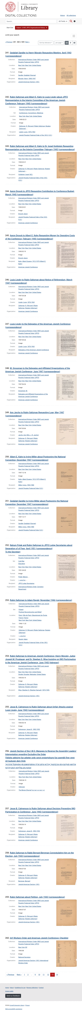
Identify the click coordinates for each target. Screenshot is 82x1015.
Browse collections (32, 987)
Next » (27, 42)
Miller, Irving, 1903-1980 (26, 485)
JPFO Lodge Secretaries (26, 583)
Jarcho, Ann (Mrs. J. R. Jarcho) (28, 435)
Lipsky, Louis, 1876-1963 (27, 132)
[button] (31, 28)
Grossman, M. (23, 391)
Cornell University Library (17, 1005)
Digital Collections (21, 15)
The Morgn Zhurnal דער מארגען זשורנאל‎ (32, 790)
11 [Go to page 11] (44, 975)
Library (29, 7)
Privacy (27, 1005)
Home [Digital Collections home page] (7, 987)
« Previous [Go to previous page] (10, 975)
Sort (45, 43)
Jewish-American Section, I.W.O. (28, 82)
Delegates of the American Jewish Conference (33, 350)
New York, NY (22, 947)
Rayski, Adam (23, 639)
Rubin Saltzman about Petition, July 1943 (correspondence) (37, 897)
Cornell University (10, 7)
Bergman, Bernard (24, 881)
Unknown (22, 787)
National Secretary (24, 957)
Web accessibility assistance (13, 1009)
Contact (41, 987)
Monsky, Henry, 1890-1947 (27, 79)
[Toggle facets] (74, 36)
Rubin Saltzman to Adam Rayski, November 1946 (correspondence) (41, 600)
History (62, 15)
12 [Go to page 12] (48, 975)
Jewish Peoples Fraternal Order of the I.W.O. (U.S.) (35, 135)
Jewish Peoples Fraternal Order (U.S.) (30, 488)
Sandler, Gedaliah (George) (27, 75)
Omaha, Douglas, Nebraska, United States (32, 674)
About (12, 987)
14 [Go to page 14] (57, 975)
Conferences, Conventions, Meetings (31, 113)
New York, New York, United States (29, 65)
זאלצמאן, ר (21, 580)
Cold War (21, 561)
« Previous (8, 42)
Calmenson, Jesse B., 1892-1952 (29, 729)
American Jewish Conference (28, 223)
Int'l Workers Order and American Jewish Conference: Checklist (39, 938)
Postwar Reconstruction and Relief (30, 612)
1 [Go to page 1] (24, 975)
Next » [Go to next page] (19, 975)
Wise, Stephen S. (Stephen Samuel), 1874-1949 (33, 690)
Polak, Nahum (23, 577)
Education (21, 564)
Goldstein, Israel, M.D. (25, 174)
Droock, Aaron (23, 214)
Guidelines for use (20, 987)
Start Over (10, 28)
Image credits (9, 991)
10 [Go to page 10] (39, 975)
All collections (71, 15)
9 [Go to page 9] (35, 975)
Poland (21, 609)
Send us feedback (13, 996)
